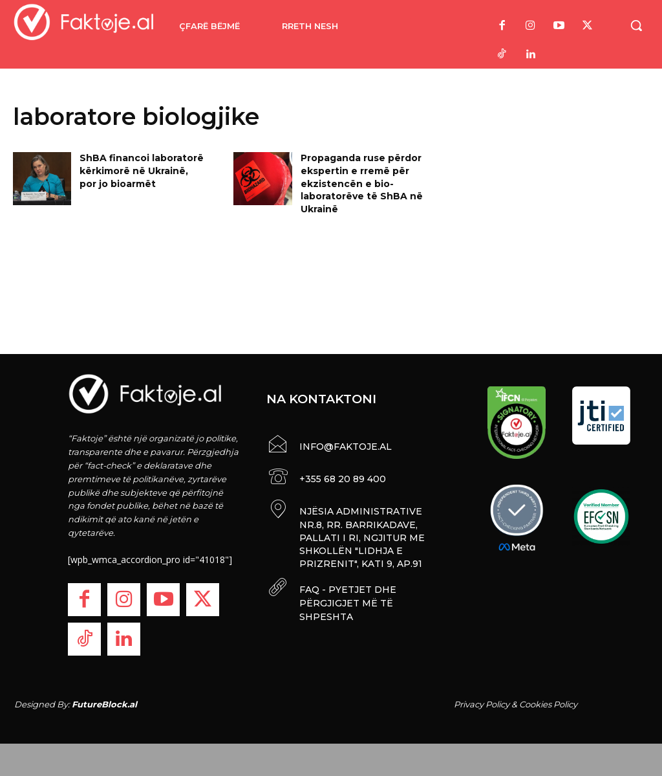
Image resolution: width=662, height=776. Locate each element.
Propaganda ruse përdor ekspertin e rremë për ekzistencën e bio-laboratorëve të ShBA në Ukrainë (362, 183)
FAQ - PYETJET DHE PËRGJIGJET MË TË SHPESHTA (346, 598)
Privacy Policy (481, 704)
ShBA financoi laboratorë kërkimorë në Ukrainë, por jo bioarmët (142, 170)
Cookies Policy (548, 704)
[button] (636, 25)
